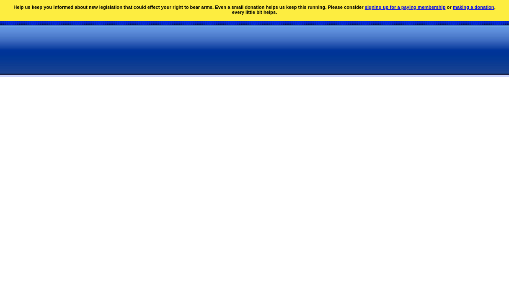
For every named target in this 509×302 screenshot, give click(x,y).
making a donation (473, 7)
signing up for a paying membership (405, 7)
